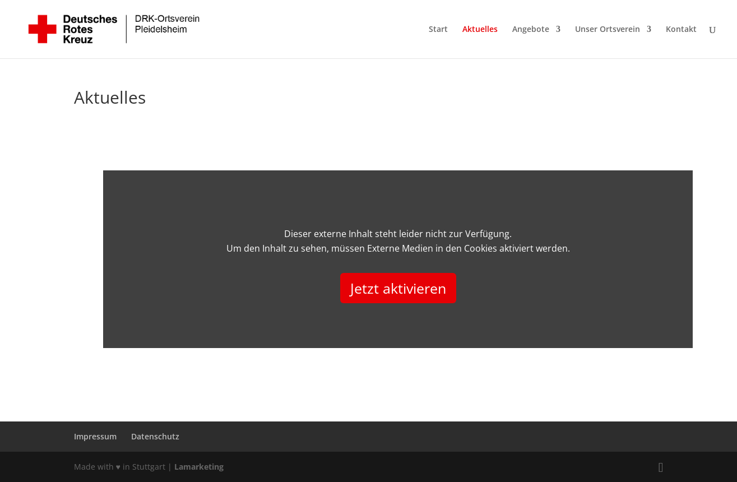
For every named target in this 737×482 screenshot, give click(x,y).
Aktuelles (480, 29)
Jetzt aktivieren (398, 288)
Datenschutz (155, 436)
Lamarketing (199, 466)
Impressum (95, 436)
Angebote (530, 29)
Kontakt (681, 29)
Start (438, 29)
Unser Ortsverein (607, 29)
